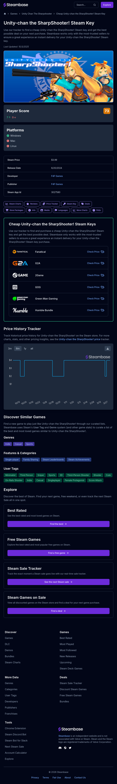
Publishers (11, 707)
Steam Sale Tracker (71, 683)
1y (25, 348)
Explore (107, 5)
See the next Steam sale (58, 582)
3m (10, 348)
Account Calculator (16, 752)
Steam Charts (12, 662)
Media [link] (45, 210)
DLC (7, 644)
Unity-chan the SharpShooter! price (79, 339)
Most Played (67, 644)
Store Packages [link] (14, 210)
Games (14, 13)
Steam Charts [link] (13, 204)
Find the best (58, 524)
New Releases (68, 656)
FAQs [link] (97, 210)
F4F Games (57, 176)
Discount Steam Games (73, 689)
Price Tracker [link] (50, 204)
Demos (9, 650)
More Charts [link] (80, 210)
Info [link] (31, 210)
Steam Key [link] (69, 204)
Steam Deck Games (71, 668)
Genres (9, 683)
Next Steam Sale (14, 746)
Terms (46, 777)
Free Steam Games (71, 695)
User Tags (11, 695)
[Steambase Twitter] (70, 748)
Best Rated (66, 637)
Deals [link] (85, 204)
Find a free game (58, 553)
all (31, 348)
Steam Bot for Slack (16, 740)
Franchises (11, 713)
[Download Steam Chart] (108, 348)
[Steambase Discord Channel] (60, 748)
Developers (11, 701)
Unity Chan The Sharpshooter (37, 13)
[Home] (5, 14)
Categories (11, 689)
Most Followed (68, 650)
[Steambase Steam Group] (65, 748)
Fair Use (57, 777)
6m (18, 348)
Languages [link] (61, 210)
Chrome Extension (15, 728)
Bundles (9, 656)
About (68, 777)
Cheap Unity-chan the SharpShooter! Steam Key (80, 13)
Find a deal (58, 611)
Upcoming (66, 662)
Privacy (35, 777)
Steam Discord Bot (15, 734)
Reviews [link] (32, 204)
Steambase (64, 736)
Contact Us (80, 777)
